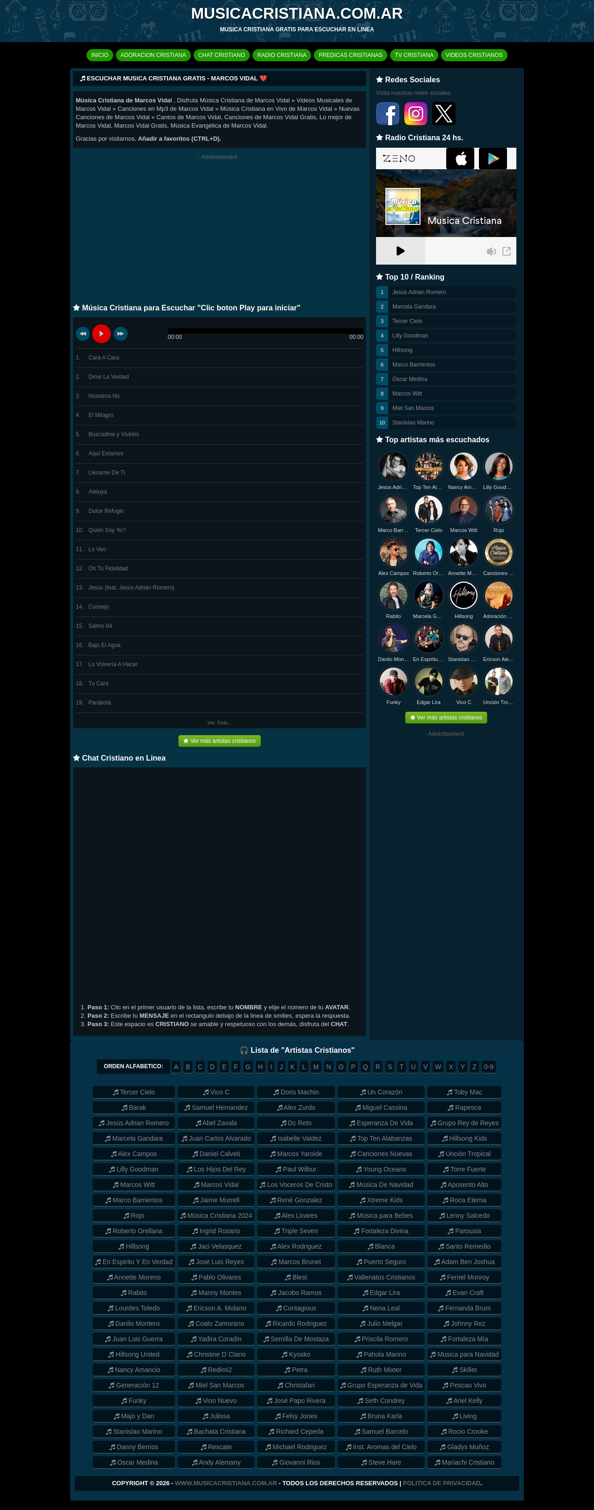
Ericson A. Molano (216, 1308)
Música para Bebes (381, 1215)
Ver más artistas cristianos (219, 741)
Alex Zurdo (296, 1107)
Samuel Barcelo (381, 1431)
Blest (296, 1277)
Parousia (464, 1231)
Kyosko (296, 1354)
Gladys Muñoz (464, 1447)
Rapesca (464, 1107)
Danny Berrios (134, 1447)
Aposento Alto (464, 1184)
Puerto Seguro (381, 1262)
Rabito (393, 616)
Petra (295, 1369)
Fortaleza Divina (381, 1231)
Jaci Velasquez (215, 1246)
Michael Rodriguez (296, 1447)
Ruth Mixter (381, 1369)
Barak (134, 1107)
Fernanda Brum (464, 1308)
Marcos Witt (407, 393)
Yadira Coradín (216, 1339)
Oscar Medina (409, 379)
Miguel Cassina (381, 1107)
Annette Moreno (463, 573)
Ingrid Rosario (216, 1231)
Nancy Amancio (463, 487)
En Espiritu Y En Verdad (134, 1262)
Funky (394, 702)
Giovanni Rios (296, 1462)
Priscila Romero (381, 1339)
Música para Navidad (464, 1354)
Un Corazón (381, 1092)
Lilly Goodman (410, 335)
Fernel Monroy (464, 1277)
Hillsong (402, 350)
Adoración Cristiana (498, 616)
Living (464, 1416)
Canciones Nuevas (498, 573)
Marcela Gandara (414, 306)
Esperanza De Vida (381, 1123)
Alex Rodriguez (296, 1246)
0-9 (488, 1067)
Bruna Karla (381, 1416)
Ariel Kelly (464, 1400)
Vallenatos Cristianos (381, 1277)
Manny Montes (216, 1292)
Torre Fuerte (464, 1169)
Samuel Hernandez (216, 1107)
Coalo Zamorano (216, 1323)
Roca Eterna (464, 1200)
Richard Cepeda (295, 1431)
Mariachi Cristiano (464, 1462)
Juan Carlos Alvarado (216, 1138)
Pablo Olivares (216, 1277)
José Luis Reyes (216, 1262)
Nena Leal (381, 1308)
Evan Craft (464, 1292)
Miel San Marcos (413, 408)
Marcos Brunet (296, 1262)
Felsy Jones (296, 1416)
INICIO (100, 55)
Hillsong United (133, 1354)
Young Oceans (381, 1169)
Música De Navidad (381, 1184)
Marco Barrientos (413, 364)
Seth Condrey (381, 1400)
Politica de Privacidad (441, 1483)
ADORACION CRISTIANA (153, 55)
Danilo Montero (393, 659)
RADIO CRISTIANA (281, 55)
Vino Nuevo (216, 1400)
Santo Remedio (464, 1246)
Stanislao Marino (413, 422)
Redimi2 (216, 1369)
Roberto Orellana (428, 573)
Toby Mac (464, 1092)
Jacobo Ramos (295, 1292)
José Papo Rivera (296, 1400)
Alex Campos (393, 573)
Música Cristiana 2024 (216, 1215)
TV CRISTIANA (414, 55)
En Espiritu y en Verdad (428, 659)
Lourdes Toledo (133, 1308)
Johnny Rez (464, 1323)
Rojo (498, 530)
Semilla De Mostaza (296, 1339)
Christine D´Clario (216, 1354)
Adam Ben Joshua (464, 1262)
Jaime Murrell (216, 1200)
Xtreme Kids (381, 1200)
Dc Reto (296, 1123)
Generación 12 (134, 1385)
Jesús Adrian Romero (419, 292)
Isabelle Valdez (296, 1138)
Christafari (296, 1385)
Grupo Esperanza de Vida (381, 1385)
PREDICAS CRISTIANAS (351, 55)
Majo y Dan (134, 1416)
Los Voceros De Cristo (296, 1184)
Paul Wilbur (295, 1169)
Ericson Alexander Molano (498, 659)
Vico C (463, 702)
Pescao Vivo (464, 1385)
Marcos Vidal (216, 1184)
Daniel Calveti (216, 1154)
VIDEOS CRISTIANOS (474, 55)
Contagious (296, 1308)
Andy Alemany (216, 1462)
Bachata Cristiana (216, 1431)
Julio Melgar (381, 1323)
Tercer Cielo (407, 321)
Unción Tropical (498, 702)
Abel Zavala (216, 1123)
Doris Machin (296, 1092)
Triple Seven (296, 1231)
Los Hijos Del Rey (216, 1169)
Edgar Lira (429, 702)
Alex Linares (296, 1215)
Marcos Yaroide (296, 1154)
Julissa (216, 1416)
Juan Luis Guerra (133, 1339)
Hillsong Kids (464, 1138)
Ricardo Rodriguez (296, 1323)
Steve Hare (381, 1462)
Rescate (216, 1447)
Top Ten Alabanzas (428, 487)
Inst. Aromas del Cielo (381, 1447)
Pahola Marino (381, 1354)
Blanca (381, 1246)
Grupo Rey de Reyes (464, 1123)
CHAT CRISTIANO (221, 55)
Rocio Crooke (464, 1431)
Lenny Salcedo (464, 1215)
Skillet (464, 1369)
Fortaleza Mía (464, 1339)
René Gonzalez (296, 1200)
